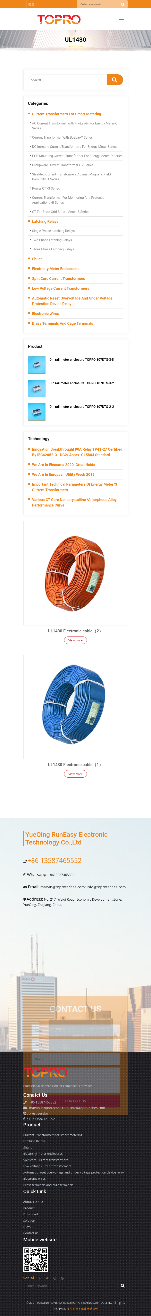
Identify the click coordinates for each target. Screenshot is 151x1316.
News (27, 1226)
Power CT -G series (46, 188)
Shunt (37, 259)
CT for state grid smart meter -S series (61, 212)
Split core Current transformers (58, 278)
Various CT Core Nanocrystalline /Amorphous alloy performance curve (74, 502)
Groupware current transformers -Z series (63, 165)
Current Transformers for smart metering (66, 114)
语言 (31, 4)
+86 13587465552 (54, 860)
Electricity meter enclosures (55, 269)
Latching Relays (45, 221)
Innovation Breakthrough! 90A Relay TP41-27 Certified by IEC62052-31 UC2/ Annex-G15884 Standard (77, 452)
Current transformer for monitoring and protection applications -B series (69, 200)
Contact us (31, 1233)
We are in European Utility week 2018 (63, 474)
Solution (29, 1220)
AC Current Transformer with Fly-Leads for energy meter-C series (74, 125)
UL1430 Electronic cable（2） (75, 631)
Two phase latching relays (52, 240)
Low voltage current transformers (60, 288)
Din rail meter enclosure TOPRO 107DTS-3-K (82, 360)
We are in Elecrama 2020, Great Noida (63, 464)
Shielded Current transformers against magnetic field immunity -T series (71, 176)
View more (75, 640)
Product (29, 1208)
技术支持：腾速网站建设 (82, 1309)
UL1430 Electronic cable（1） (75, 764)
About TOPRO (33, 1202)
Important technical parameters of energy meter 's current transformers (74, 487)
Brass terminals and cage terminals (62, 323)
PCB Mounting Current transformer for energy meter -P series (77, 156)
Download (30, 1214)
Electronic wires (45, 313)
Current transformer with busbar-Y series (62, 137)
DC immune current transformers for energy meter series (74, 147)
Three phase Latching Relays (53, 249)
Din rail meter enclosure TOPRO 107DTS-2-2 (82, 407)
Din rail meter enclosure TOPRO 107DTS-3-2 (82, 383)
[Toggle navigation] (121, 18)
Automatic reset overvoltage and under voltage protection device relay (72, 301)
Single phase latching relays (53, 231)
